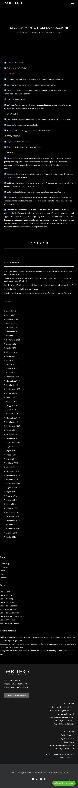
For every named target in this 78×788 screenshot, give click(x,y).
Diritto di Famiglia (7, 599)
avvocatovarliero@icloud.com (62, 745)
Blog (35, 32)
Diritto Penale (5, 592)
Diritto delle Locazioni (9, 606)
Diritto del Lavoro (7, 602)
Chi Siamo (4, 567)
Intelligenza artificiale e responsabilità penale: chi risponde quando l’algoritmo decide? (34, 650)
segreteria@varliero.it (19, 687)
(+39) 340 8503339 (66, 748)
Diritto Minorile (6, 595)
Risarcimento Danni (8, 609)
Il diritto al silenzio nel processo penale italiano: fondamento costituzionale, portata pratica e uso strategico (37, 638)
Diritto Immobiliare (7, 620)
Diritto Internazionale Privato (12, 616)
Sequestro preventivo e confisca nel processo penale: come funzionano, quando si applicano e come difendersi (38, 645)
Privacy (49, 772)
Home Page (5, 564)
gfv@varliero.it (67, 742)
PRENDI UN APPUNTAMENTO (17, 695)
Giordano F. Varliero (53, 32)
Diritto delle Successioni (9, 613)
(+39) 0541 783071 (66, 720)
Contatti (3, 578)
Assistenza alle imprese (9, 623)
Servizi (2, 571)
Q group (65, 772)
